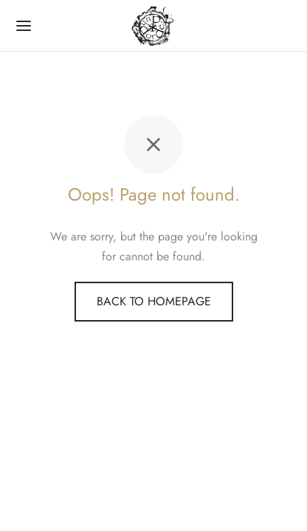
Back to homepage (154, 301)
